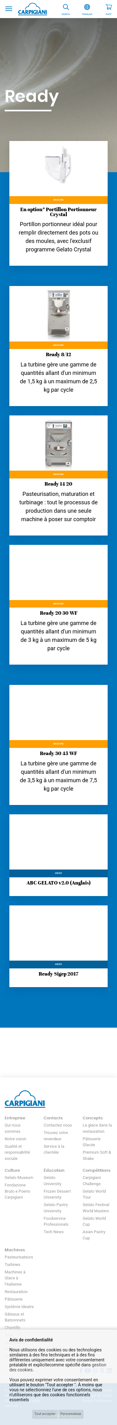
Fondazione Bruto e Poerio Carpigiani (17, 1191)
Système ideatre (19, 1306)
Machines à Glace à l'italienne (15, 1278)
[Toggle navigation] (8, 8)
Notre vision (15, 1139)
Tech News (54, 1231)
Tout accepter (44, 1414)
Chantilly (12, 1327)
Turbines (12, 1264)
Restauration (16, 1291)
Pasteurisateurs (19, 1257)
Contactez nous (58, 1125)
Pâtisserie (13, 1299)
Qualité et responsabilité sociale (17, 1152)
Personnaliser (71, 1414)
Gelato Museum (19, 1177)
